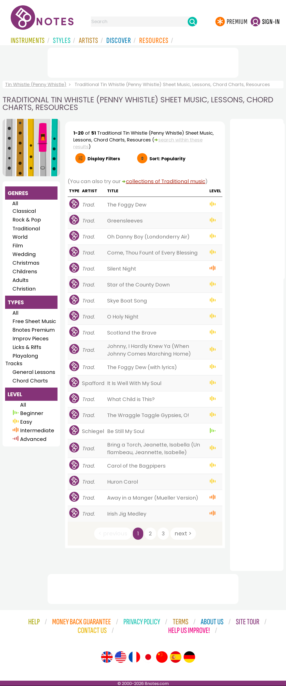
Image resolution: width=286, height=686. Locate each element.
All (15, 203)
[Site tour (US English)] (120, 657)
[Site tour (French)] (134, 657)
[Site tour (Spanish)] (175, 657)
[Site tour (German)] (189, 657)
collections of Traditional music (165, 181)
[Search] (192, 21)
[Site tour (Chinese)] (161, 657)
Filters (104, 159)
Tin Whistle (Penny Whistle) (35, 84)
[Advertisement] (143, 61)
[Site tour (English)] (107, 657)
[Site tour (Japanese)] (148, 657)
